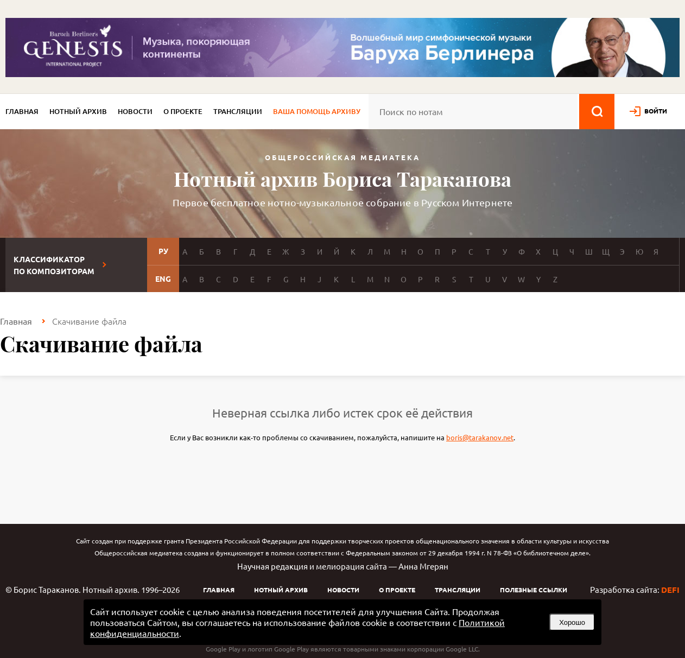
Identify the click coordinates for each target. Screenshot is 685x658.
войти (655, 110)
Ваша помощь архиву (316, 111)
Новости (135, 111)
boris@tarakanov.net (479, 437)
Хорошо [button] (572, 622)
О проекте (182, 111)
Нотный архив (78, 111)
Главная (22, 111)
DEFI (670, 589)
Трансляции (237, 111)
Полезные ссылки (533, 589)
